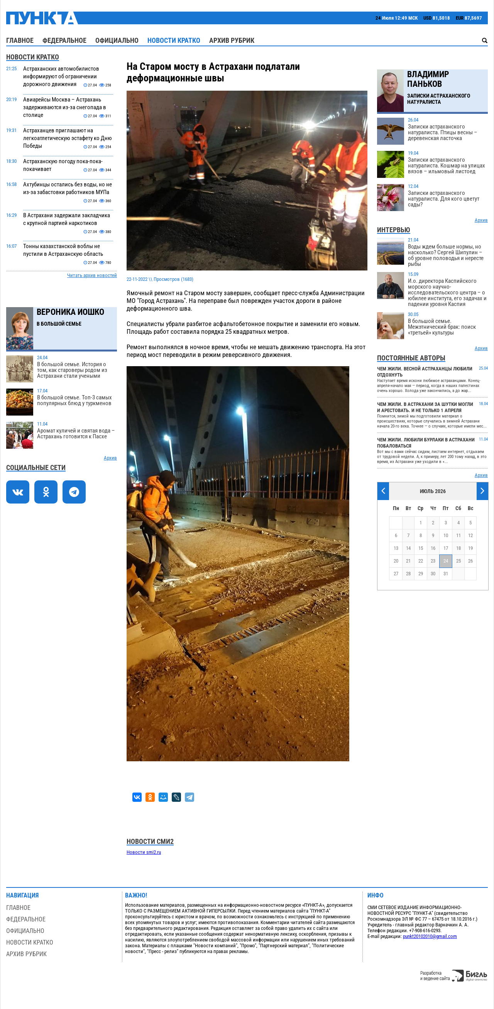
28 (408, 573)
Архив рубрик (231, 40)
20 (396, 561)
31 (445, 573)
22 (420, 561)
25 (458, 561)
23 (433, 561)
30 (433, 573)
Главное (20, 40)
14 (408, 548)
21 (408, 561)
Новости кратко (173, 40)
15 (420, 548)
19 (470, 548)
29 (420, 573)
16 (433, 548)
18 (458, 548)
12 (470, 535)
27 (396, 573)
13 (396, 548)
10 (445, 535)
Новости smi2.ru (144, 852)
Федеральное (64, 40)
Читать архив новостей (92, 275)
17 (445, 548)
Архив (110, 458)
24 (445, 561)
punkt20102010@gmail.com (430, 936)
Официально (117, 40)
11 (458, 535)
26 (470, 561)
